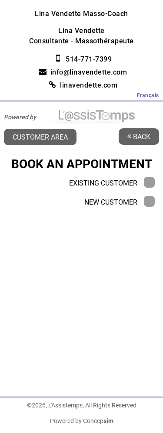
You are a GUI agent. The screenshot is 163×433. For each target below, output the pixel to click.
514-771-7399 (89, 59)
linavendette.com (88, 85)
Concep (98, 420)
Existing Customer (112, 183)
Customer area (40, 137)
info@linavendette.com (88, 72)
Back (138, 136)
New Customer (119, 202)
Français (148, 95)
